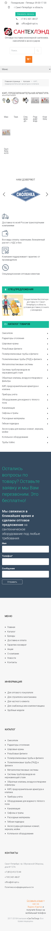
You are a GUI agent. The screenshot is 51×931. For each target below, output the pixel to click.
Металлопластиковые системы (25, 364)
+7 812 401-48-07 (29, 19)
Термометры (16, 117)
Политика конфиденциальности (19, 887)
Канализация (25, 408)
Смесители (25, 333)
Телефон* (7, 556)
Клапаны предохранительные (45, 118)
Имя (4, 543)
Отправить (12, 582)
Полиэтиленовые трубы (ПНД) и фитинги (25, 359)
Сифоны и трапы (25, 413)
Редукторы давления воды (35, 119)
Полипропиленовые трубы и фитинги (25, 354)
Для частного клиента (17, 701)
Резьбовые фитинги (25, 349)
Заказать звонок (25, 14)
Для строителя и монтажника (20, 697)
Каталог (26, 81)
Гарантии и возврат (16, 645)
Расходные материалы (25, 418)
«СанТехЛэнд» (33, 918)
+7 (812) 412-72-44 (13, 872)
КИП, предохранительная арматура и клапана (25, 387)
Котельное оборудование (25, 437)
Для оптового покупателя (19, 692)
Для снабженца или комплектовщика (24, 706)
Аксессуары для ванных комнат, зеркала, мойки (22, 430)
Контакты (11, 662)
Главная (10, 627)
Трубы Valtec (25, 442)
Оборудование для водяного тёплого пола (25, 401)
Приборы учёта (25, 394)
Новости (10, 658)
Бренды (10, 636)
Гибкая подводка (25, 423)
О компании (12, 653)
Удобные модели (14, 710)
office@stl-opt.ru (29, 23)
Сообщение (8, 568)
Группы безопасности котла (6, 151)
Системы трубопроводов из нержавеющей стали (25, 371)
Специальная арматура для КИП (25, 119)
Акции (9, 649)
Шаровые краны (25, 343)
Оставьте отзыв (35, 900)
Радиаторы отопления (25, 338)
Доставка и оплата (15, 640)
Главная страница (12, 81)
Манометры (6, 117)
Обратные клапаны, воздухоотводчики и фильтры (25, 379)
